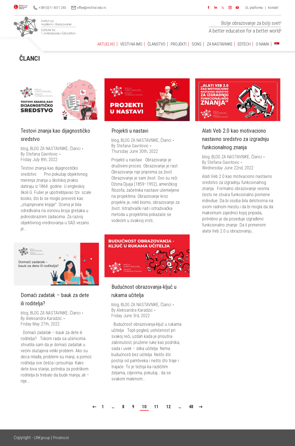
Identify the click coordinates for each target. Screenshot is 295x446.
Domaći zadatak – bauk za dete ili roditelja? (55, 299)
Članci (75, 148)
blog (24, 148)
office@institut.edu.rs (91, 8)
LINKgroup (42, 438)
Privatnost (61, 438)
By (39, 154)
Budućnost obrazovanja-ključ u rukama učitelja (143, 291)
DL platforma (254, 8)
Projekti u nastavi (129, 130)
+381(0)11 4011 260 (52, 8)
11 (156, 406)
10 (144, 406)
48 (191, 406)
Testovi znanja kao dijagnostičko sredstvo (55, 134)
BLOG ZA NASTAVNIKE (49, 148)
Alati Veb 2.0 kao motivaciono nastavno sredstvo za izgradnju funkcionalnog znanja (235, 139)
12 (168, 406)
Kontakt (273, 8)
